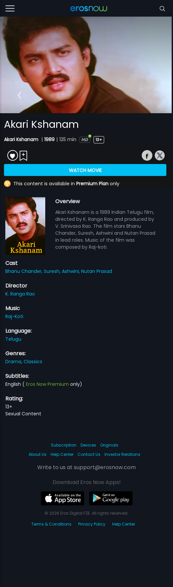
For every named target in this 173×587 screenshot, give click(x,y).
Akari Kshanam (22, 139)
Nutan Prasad (96, 271)
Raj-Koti (14, 316)
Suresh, (53, 271)
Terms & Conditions (51, 524)
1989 (49, 139)
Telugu (13, 339)
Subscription (64, 445)
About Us (38, 454)
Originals (109, 445)
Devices (88, 445)
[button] (19, 95)
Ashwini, (71, 271)
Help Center (62, 454)
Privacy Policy (91, 524)
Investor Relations (122, 454)
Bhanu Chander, (24, 271)
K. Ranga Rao (20, 294)
